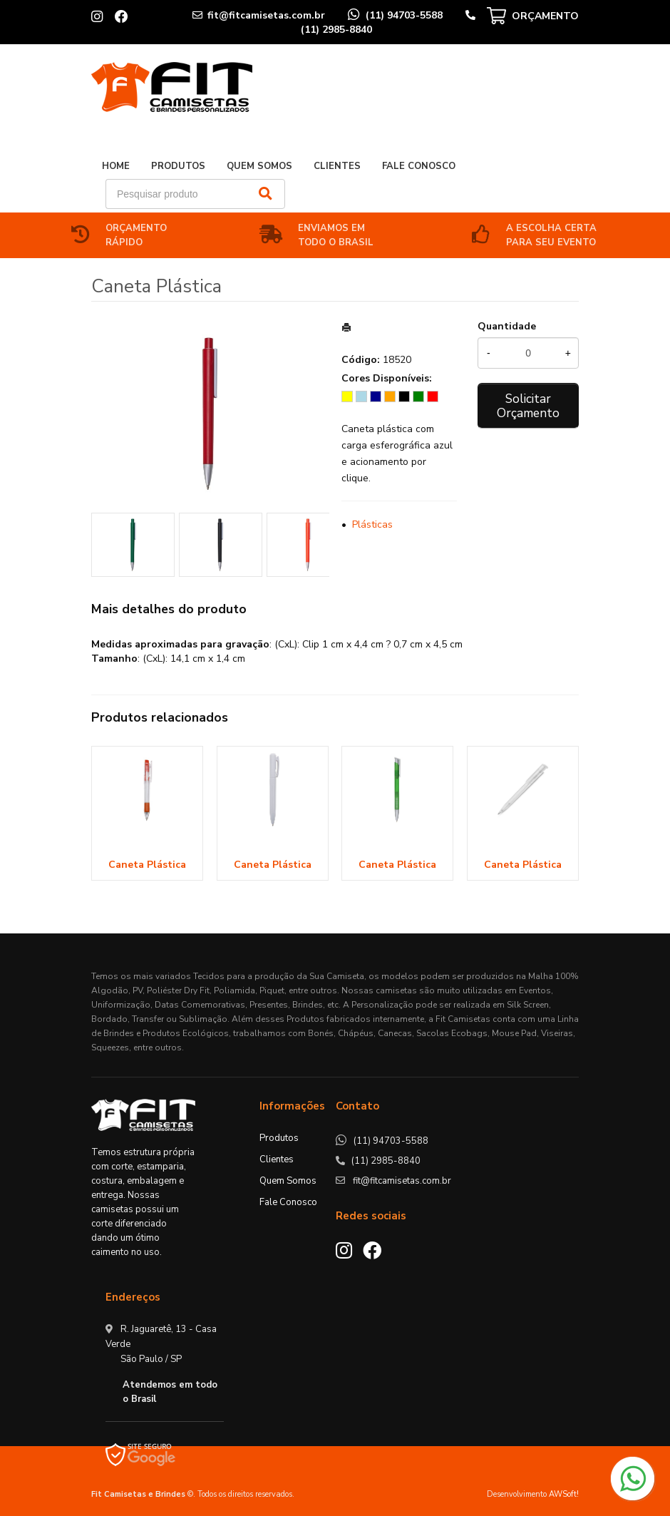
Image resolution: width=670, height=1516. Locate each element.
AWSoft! (564, 1494)
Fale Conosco (418, 166)
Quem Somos (259, 166)
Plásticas (372, 524)
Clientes (337, 166)
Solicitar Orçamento (528, 405)
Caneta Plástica (147, 864)
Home (116, 166)
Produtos (178, 166)
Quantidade (507, 326)
